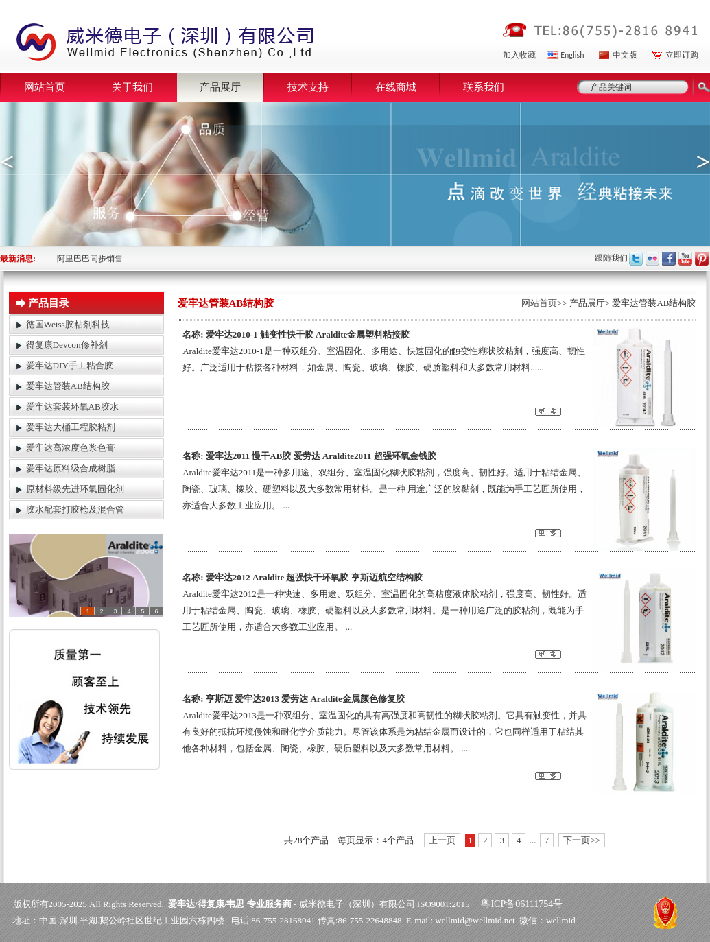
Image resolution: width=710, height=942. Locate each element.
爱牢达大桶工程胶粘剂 (70, 427)
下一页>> (581, 840)
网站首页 (44, 87)
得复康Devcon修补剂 (67, 345)
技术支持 (308, 87)
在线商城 (395, 87)
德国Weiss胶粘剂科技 (68, 324)
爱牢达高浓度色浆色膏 (70, 448)
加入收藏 (519, 55)
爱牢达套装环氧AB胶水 (72, 406)
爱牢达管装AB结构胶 (68, 386)
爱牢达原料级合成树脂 (70, 468)
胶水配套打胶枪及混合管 (75, 509)
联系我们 (483, 87)
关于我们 (132, 87)
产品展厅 (220, 87)
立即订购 (681, 55)
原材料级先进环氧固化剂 (75, 489)
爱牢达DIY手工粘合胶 (69, 365)
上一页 (442, 840)
